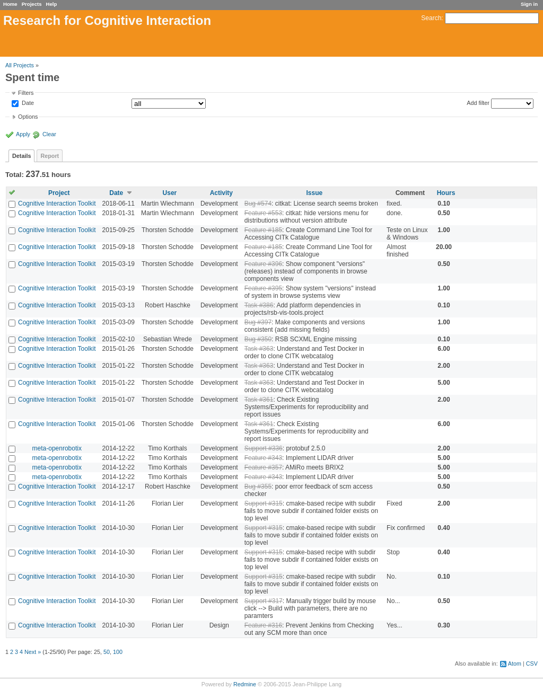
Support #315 (263, 503)
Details (21, 156)
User (170, 193)
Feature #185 (263, 230)
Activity (221, 193)
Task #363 (259, 348)
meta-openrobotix (57, 448)
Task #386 (259, 305)
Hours (446, 193)
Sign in (529, 4)
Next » (32, 652)
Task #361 (259, 399)
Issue (314, 193)
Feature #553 (263, 213)
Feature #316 (263, 625)
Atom (514, 663)
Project (59, 193)
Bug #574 (258, 203)
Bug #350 (258, 339)
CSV (532, 663)
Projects (32, 4)
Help (51, 4)
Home (10, 4)
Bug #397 (258, 322)
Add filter (478, 103)
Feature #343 (263, 458)
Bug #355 (258, 486)
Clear (49, 134)
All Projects (19, 65)
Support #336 (263, 448)
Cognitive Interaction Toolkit (57, 203)
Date (27, 103)
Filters (25, 93)
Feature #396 (263, 264)
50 (106, 652)
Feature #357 (263, 467)
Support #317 (263, 601)
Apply (23, 134)
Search (431, 18)
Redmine (244, 684)
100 (117, 652)
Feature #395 (263, 288)
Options (28, 116)
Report (49, 156)
